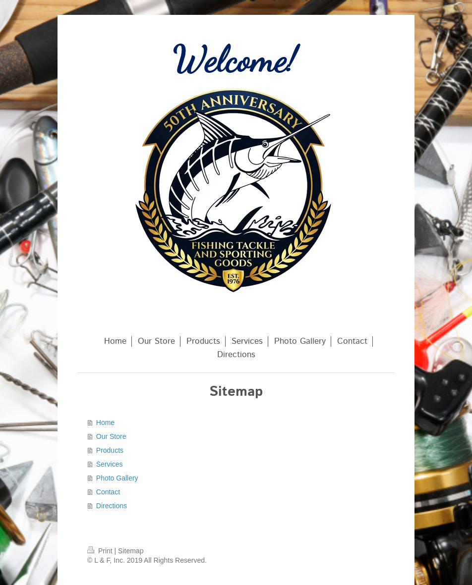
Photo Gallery (117, 478)
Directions (111, 506)
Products (109, 450)
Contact (108, 492)
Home (105, 422)
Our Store (111, 436)
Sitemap (130, 551)
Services (109, 464)
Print (101, 551)
